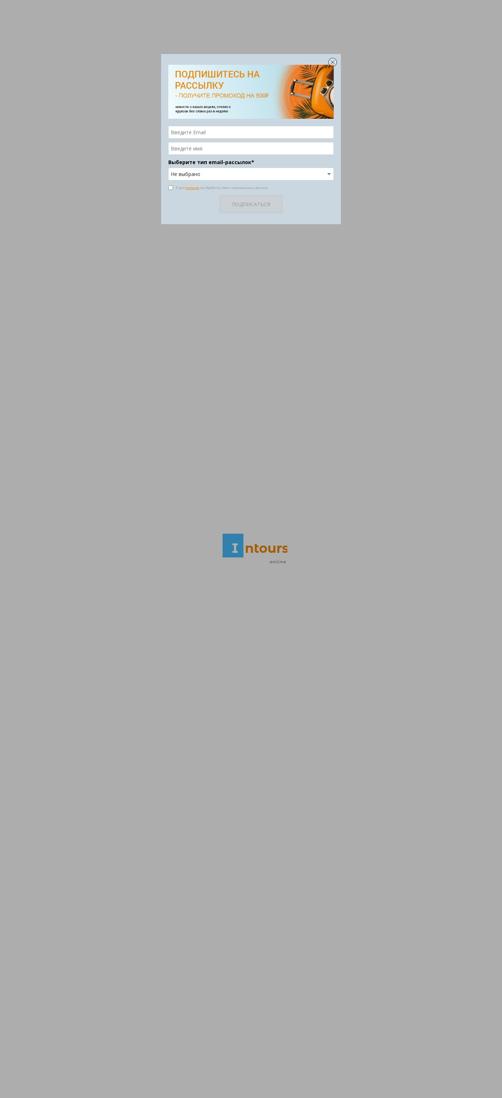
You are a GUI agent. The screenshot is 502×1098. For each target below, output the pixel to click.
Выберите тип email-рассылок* (211, 162)
